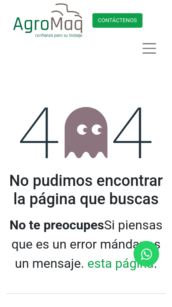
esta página (120, 263)
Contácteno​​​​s (117, 20)
